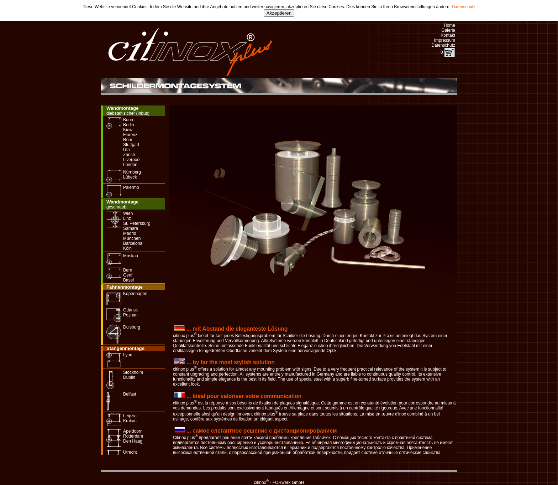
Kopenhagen (135, 293)
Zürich (129, 154)
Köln (127, 248)
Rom (127, 139)
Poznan (130, 315)
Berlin (128, 124)
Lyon (127, 354)
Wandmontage (122, 108)
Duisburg (131, 327)
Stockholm (133, 372)
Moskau (130, 255)
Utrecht (130, 452)
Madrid (129, 233)
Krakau (130, 420)
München (132, 238)
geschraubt (116, 207)
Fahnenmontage (124, 287)
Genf (127, 275)
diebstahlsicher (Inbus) (127, 113)
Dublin (129, 377)
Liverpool (132, 159)
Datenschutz (463, 6)
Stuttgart (131, 144)
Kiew (127, 129)
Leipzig (130, 415)
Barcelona (132, 243)
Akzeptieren (279, 13)
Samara (130, 228)
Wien (128, 213)
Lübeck (130, 177)
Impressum (444, 40)
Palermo (131, 187)
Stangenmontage (125, 348)
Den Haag (132, 441)
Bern (127, 270)
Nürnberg (132, 172)
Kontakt (448, 35)
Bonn (128, 119)
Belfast (129, 394)
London (130, 164)
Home (449, 25)
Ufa (126, 149)
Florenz (130, 134)
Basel (128, 280)
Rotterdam (133, 436)
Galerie (448, 30)
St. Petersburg (137, 223)
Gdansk (130, 310)
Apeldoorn (133, 431)
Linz (127, 218)
